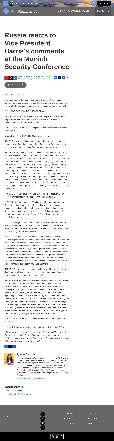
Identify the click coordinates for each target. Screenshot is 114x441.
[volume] (13, 11)
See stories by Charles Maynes (18, 394)
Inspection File (69, 423)
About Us (67, 418)
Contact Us (92, 413)
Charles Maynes (43, 76)
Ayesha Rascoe (28, 76)
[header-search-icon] (94, 3)
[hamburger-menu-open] (5, 3)
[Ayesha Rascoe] (9, 359)
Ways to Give (92, 423)
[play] (6, 11)
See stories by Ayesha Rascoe (30, 378)
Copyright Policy (69, 413)
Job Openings (92, 418)
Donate (105, 3)
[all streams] (103, 11)
